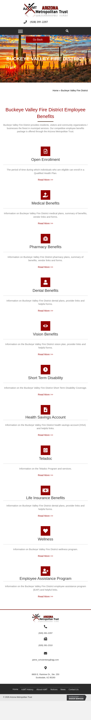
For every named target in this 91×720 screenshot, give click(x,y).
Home (55, 90)
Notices (54, 689)
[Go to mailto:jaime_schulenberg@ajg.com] (45, 656)
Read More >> (45, 179)
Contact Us (73, 689)
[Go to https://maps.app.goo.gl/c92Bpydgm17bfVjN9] (45, 672)
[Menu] (20, 31)
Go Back (38, 39)
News (63, 689)
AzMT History (27, 689)
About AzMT (41, 689)
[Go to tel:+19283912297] (45, 22)
